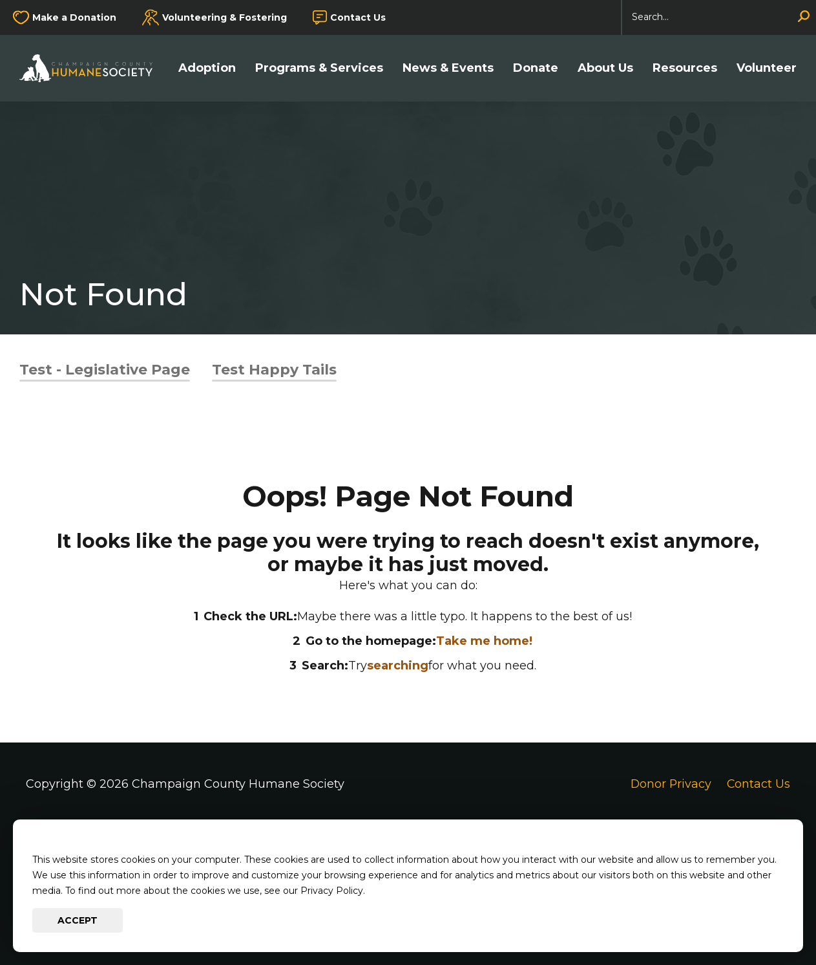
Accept (78, 920)
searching (397, 665)
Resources (685, 68)
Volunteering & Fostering (224, 17)
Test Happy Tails (274, 369)
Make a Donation (74, 17)
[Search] (719, 17)
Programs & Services (319, 68)
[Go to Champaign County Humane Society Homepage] (92, 68)
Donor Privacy (670, 784)
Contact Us (358, 17)
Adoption (207, 68)
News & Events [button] (448, 68)
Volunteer (767, 68)
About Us (605, 68)
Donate (535, 68)
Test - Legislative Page (104, 369)
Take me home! (484, 641)
